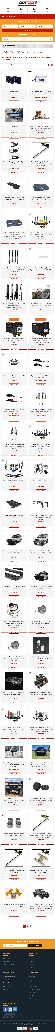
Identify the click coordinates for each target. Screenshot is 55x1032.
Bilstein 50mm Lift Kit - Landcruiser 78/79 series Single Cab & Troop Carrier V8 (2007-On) (41, 234)
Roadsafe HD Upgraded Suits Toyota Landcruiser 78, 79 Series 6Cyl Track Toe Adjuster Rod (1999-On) (14, 871)
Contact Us (32, 967)
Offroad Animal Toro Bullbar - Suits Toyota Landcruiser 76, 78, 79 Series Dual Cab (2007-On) (14, 800)
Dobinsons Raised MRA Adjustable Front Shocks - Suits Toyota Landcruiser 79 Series (41, 411)
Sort (6, 65)
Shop (21, 10)
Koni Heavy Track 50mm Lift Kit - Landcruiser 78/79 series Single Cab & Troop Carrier (14, 729)
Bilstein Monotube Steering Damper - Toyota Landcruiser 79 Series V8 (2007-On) (41, 270)
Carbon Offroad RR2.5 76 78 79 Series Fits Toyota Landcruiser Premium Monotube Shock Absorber (14, 305)
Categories (10, 16)
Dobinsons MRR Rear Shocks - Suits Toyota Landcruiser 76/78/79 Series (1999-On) (14, 411)
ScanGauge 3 (14, 91)
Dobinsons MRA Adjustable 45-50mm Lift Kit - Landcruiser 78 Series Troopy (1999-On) (14, 376)
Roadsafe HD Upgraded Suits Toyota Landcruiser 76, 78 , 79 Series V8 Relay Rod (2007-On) (41, 164)
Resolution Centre (8, 964)
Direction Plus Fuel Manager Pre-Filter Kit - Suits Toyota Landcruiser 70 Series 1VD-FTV (14, 340)
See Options (41, 102)
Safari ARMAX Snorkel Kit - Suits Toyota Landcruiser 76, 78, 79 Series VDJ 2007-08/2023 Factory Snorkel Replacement (41, 906)
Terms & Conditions (9, 976)
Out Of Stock (14, 632)
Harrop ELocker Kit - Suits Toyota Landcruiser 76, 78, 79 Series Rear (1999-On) (41, 623)
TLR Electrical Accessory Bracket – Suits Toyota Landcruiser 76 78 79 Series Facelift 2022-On (14, 199)
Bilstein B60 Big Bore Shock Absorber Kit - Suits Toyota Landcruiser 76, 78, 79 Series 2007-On (14, 270)
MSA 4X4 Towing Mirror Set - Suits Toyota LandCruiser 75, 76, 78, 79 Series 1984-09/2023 (14, 765)
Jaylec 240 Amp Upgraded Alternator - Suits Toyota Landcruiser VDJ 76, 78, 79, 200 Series (41, 694)
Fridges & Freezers (34, 980)
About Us (32, 961)
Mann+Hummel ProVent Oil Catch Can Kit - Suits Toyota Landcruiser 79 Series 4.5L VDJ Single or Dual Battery (41, 729)
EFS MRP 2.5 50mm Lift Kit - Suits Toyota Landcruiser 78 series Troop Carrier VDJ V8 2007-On (14, 482)
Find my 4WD (27, 30)
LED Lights (32, 992)
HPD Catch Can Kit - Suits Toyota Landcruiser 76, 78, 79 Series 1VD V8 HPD (41, 659)
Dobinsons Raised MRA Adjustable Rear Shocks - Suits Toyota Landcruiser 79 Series (14, 446)
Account (34, 10)
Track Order (6, 961)
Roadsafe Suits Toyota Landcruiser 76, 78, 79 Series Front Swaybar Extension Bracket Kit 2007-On (41, 871)
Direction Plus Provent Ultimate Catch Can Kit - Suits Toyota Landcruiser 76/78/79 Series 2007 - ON (41, 340)
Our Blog (31, 964)
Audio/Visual (32, 976)
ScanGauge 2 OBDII (14, 126)
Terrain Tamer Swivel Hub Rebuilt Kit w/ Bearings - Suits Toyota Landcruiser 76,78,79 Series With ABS (41, 128)
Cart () (47, 10)
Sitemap (5, 989)
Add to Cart (14, 102)
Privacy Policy (7, 980)
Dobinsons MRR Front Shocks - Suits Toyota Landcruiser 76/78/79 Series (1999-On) (41, 376)
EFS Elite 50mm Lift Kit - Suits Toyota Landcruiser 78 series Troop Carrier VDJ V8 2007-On (41, 446)
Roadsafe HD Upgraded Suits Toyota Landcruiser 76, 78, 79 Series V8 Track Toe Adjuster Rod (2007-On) (41, 835)
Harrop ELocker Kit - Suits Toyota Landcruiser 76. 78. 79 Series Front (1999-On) (14, 659)
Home (31, 958)
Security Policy (7, 986)
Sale (30, 998)
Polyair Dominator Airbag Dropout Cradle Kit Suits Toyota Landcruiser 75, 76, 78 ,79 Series (41, 800)
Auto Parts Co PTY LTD (22, 1023)
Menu (8, 10)
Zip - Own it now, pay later (11, 958)
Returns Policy (7, 983)
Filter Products (11, 46)
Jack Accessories (34, 986)
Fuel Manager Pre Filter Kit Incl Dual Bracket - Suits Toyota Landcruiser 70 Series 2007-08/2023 (14, 623)
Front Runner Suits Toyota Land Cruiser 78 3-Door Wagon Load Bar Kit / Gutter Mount (41, 517)
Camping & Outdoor (35, 989)
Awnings (31, 983)
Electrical (31, 995)
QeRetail (31, 1024)
